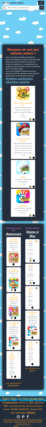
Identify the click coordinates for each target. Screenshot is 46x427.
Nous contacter (8, 422)
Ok (42, 8)
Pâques (30, 412)
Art (31, 402)
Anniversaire (13, 234)
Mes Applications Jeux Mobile (23, 420)
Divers (5, 398)
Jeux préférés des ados (17, 406)
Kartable (30, 265)
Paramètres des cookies (34, 422)
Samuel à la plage (30, 290)
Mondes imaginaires (20, 409)
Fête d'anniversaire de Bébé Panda (13, 297)
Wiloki (30, 241)
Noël (13, 413)
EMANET (16, 426)
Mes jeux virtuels (37, 420)
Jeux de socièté (36, 409)
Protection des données (23, 424)
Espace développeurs (20, 422)
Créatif (19, 399)
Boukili (23, 177)
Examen (22, 403)
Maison (26, 398)
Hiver (13, 398)
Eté (27, 403)
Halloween (20, 412)
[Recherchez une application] (22, 8)
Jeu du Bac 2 (23, 206)
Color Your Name (9, 420)
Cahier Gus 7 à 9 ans (30, 344)
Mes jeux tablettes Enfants (13, 3)
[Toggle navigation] (41, 3)
